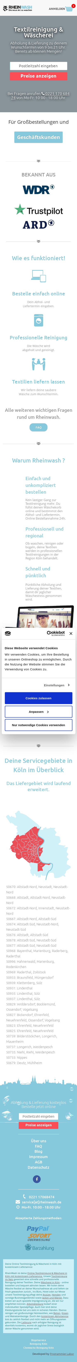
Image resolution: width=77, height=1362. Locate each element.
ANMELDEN (57, 9)
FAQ (38, 427)
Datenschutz (38, 1167)
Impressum (38, 1156)
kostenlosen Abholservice (54, 1316)
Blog (38, 1151)
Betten (56, 1313)
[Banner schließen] (70, 633)
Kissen (65, 1313)
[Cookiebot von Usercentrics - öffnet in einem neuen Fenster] (48, 633)
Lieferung (26, 1322)
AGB (38, 1162)
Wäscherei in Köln (50, 1282)
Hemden (56, 1294)
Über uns (38, 1141)
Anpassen (38, 711)
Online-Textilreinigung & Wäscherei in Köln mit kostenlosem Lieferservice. (36, 1275)
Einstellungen (54, 685)
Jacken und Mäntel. (52, 1297)
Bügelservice (38, 1340)
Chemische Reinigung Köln (38, 1347)
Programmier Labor (62, 1354)
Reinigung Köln (38, 1343)
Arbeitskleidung (35, 1303)
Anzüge (47, 1294)
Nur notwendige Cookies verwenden (38, 725)
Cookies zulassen (39, 698)
